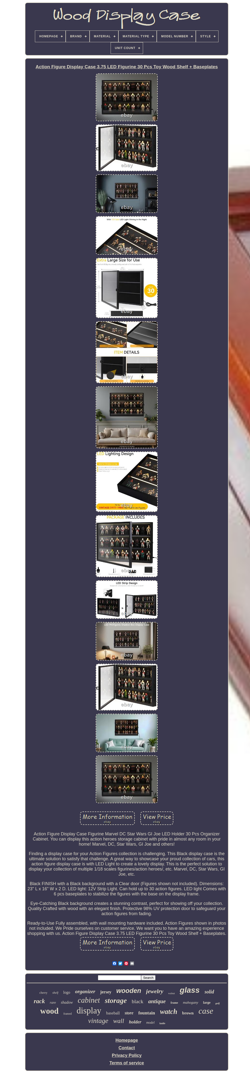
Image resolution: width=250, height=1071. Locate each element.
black (137, 1001)
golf (217, 1003)
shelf (55, 992)
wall (118, 1020)
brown (188, 1013)
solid (209, 991)
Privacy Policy (127, 1055)
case (205, 1010)
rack (39, 1001)
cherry (43, 992)
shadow (67, 1002)
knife (162, 1023)
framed (67, 1013)
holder (135, 1021)
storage (116, 1000)
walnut (171, 993)
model (150, 1022)
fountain (146, 1012)
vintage (98, 1020)
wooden (128, 990)
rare (53, 1002)
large (206, 1002)
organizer (85, 991)
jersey (105, 992)
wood (49, 1011)
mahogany (190, 1002)
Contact (127, 1047)
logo (66, 992)
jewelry (154, 991)
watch (168, 1011)
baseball (113, 1013)
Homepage (126, 1040)
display (89, 1010)
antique (157, 1001)
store (129, 1013)
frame (174, 1002)
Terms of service (126, 1063)
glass (190, 990)
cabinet (89, 1000)
